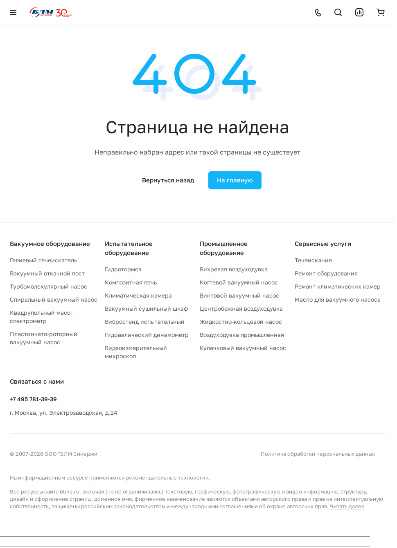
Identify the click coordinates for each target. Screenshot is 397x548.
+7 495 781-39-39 (33, 399)
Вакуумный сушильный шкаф (146, 308)
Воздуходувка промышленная (242, 334)
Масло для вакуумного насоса (338, 299)
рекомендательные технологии (167, 477)
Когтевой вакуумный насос (239, 282)
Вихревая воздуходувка (234, 269)
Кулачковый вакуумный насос (243, 347)
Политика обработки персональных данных (318, 453)
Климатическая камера (138, 295)
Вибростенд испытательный (145, 321)
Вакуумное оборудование (50, 243)
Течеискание (313, 260)
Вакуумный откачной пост (47, 273)
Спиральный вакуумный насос (53, 299)
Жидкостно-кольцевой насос (241, 321)
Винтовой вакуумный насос (239, 295)
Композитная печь (131, 282)
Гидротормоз (123, 269)
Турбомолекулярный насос (48, 286)
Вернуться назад (168, 180)
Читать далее (347, 506)
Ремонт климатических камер (338, 286)
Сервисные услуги (323, 243)
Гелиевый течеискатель (43, 260)
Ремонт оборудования (326, 273)
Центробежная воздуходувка (241, 308)
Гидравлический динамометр (147, 334)
